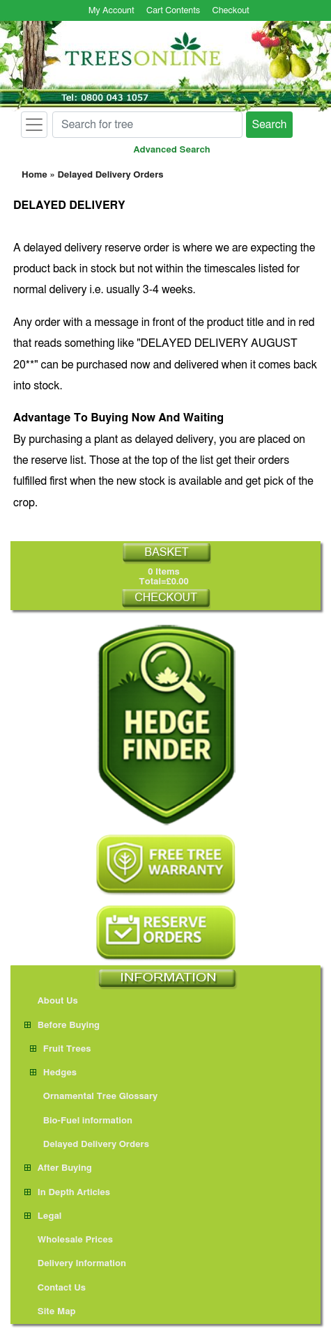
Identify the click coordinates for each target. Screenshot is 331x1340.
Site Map (50, 1311)
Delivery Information (75, 1263)
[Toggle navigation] (34, 124)
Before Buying (62, 1025)
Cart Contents (173, 10)
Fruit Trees (60, 1049)
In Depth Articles (67, 1192)
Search (269, 124)
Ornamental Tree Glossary (93, 1096)
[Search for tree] (147, 124)
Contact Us (55, 1288)
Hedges (53, 1072)
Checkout (231, 10)
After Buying (58, 1168)
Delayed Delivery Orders (110, 175)
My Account (111, 10)
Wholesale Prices (68, 1240)
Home (34, 175)
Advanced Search (172, 150)
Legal (42, 1216)
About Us (51, 1001)
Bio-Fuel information (81, 1120)
